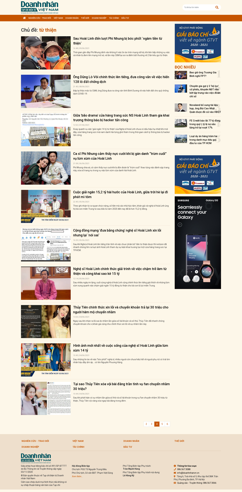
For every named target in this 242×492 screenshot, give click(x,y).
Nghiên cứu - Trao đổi (39, 18)
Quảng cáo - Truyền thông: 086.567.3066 (195, 483)
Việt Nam (58, 18)
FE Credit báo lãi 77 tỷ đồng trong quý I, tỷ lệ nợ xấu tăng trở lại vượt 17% (205, 124)
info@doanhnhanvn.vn (186, 473)
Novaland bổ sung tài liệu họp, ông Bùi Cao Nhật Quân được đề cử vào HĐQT (205, 108)
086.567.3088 (182, 469)
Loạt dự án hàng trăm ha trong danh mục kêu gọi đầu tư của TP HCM (203, 140)
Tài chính (114, 18)
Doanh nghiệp (99, 18)
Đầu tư (125, 18)
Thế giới (85, 18)
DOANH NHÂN (71, 18)
